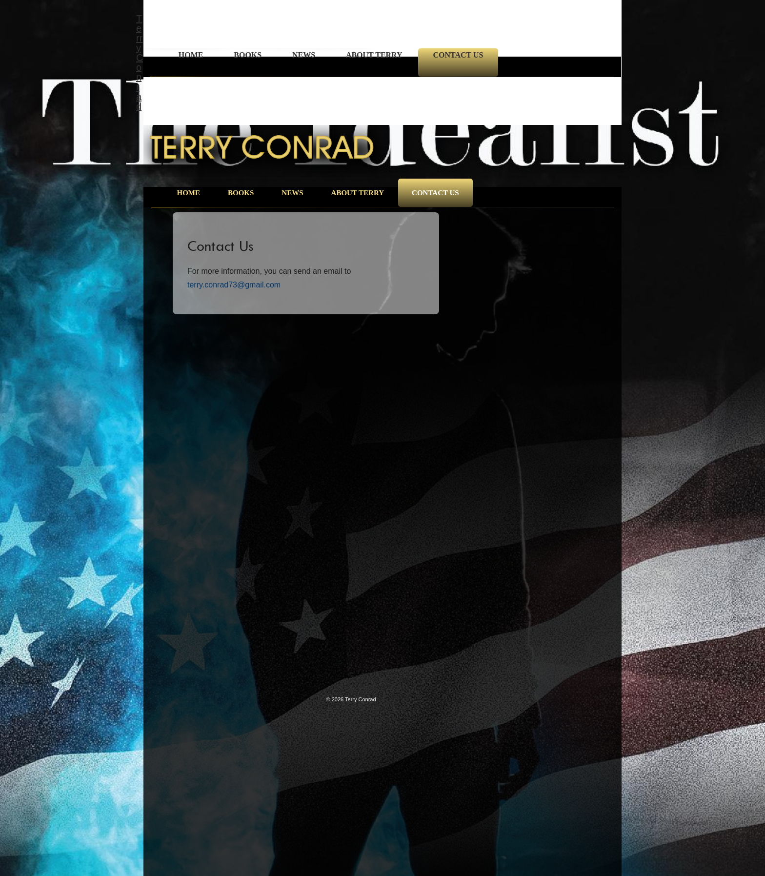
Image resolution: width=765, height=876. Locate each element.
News (303, 55)
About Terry (374, 55)
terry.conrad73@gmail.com (234, 285)
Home (191, 55)
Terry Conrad (139, 62)
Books (248, 55)
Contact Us (458, 55)
